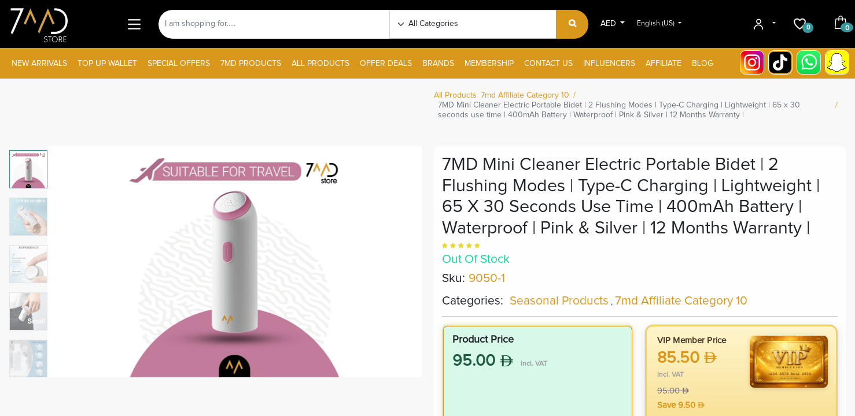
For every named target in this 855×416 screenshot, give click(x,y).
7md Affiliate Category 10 (525, 95)
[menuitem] (39, 64)
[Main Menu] (133, 24)
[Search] (572, 24)
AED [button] (609, 24)
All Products (455, 95)
